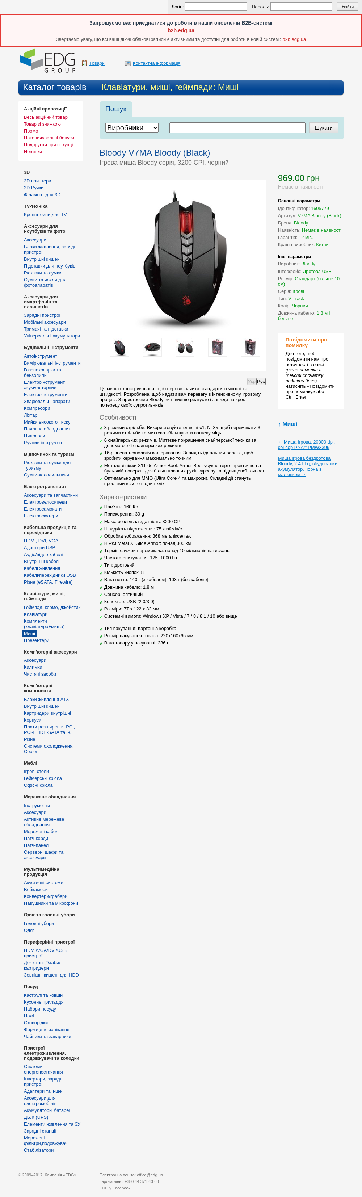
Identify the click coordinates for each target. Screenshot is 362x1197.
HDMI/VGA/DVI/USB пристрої (45, 953)
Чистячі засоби (40, 674)
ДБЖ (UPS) (36, 1117)
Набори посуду (40, 1009)
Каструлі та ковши (43, 995)
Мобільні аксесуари (45, 322)
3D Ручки (33, 187)
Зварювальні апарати (47, 401)
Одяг (29, 930)
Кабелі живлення (42, 568)
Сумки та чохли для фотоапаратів (45, 282)
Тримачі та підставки (46, 329)
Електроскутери (41, 515)
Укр (252, 381)
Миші (29, 633)
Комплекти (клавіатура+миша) (44, 623)
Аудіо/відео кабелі (43, 554)
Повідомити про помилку (306, 342)
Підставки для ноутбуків (49, 266)
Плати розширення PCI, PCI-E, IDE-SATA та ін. (49, 729)
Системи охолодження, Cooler (48, 748)
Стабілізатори (39, 1150)
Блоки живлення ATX (46, 699)
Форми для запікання (47, 1029)
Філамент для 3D (42, 194)
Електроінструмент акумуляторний (44, 384)
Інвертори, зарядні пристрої (44, 1081)
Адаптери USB (39, 547)
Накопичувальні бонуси (49, 137)
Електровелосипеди (45, 502)
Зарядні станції (40, 1131)
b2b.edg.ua (181, 30)
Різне (29, 739)
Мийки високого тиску (47, 422)
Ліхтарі (31, 415)
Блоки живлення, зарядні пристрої (51, 249)
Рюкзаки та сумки (43, 273)
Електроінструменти (45, 394)
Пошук (115, 109)
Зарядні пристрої (42, 315)
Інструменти (37, 805)
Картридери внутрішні (47, 713)
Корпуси (32, 720)
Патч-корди (36, 838)
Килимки (33, 667)
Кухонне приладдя (44, 1002)
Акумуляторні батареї (47, 1110)
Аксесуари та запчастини (51, 495)
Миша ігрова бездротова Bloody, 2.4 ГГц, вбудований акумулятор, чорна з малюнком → (307, 466)
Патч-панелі (37, 845)
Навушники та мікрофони (51, 903)
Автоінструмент (40, 356)
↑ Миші (287, 424)
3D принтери (37, 181)
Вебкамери (36, 889)
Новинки (33, 151)
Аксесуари (35, 240)
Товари (97, 63)
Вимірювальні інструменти (52, 363)
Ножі (29, 1015)
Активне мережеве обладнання (44, 821)
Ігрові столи (36, 771)
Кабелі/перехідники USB (50, 575)
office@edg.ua (150, 1175)
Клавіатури (35, 614)
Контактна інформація (157, 63)
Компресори (37, 408)
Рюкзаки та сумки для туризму (47, 465)
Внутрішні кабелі (42, 561)
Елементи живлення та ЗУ (52, 1124)
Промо (31, 131)
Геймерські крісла (43, 778)
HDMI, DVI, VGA (41, 540)
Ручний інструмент (44, 442)
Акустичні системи (43, 882)
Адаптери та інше (43, 1091)
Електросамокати (43, 509)
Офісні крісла (38, 785)
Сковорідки (36, 1022)
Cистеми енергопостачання (43, 1069)
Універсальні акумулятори (52, 336)
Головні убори (39, 923)
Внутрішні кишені (42, 259)
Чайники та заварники (47, 1036)
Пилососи (34, 435)
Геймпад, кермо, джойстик (52, 607)
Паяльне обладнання (47, 429)
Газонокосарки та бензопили (42, 372)
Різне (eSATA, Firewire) (48, 582)
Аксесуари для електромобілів (40, 1100)
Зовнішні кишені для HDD (51, 975)
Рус (261, 381)
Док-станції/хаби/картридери (42, 965)
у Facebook (115, 1188)
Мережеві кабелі (41, 831)
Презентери (36, 640)
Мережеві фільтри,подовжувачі (46, 1140)
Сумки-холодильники (46, 475)
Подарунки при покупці (48, 144)
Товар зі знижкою (42, 124)
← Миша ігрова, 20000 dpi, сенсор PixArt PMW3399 (306, 444)
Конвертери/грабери (45, 896)
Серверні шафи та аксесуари (43, 854)
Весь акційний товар (46, 117)
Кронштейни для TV (45, 214)
